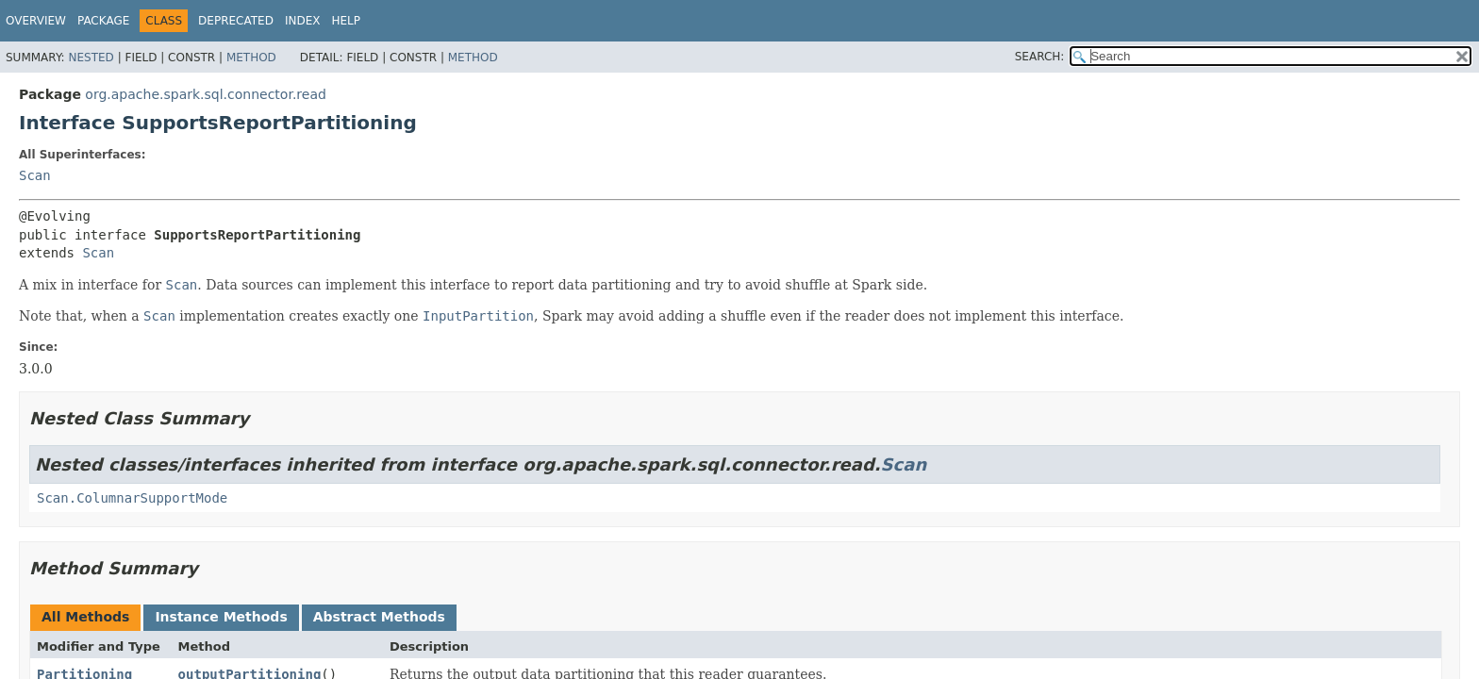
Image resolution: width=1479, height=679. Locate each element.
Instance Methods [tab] (221, 616)
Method (251, 57)
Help (345, 20)
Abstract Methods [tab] (379, 616)
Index (303, 20)
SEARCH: (1040, 56)
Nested (90, 57)
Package (103, 20)
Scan (35, 175)
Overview (36, 20)
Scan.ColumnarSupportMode (132, 497)
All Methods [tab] (85, 616)
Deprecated (236, 20)
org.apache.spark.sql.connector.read (205, 94)
